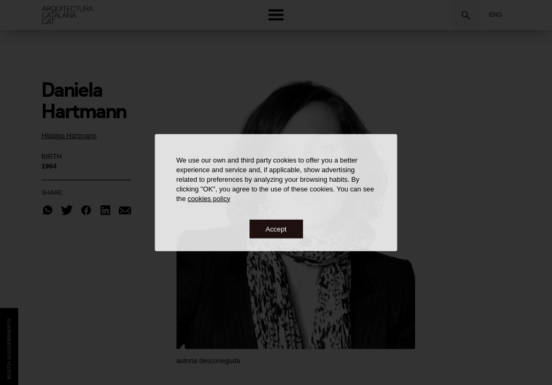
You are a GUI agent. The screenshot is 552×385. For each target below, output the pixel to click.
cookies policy (209, 198)
